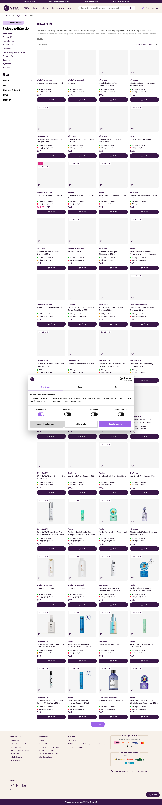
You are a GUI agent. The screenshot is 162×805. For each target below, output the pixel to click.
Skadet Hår (8, 56)
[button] (131, 8)
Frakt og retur (15, 747)
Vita (7, 16)
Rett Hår (7, 48)
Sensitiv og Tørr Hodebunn (15, 52)
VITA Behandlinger (46, 757)
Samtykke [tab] (45, 387)
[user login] (143, 8)
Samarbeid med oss (46, 750)
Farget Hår (8, 37)
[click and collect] (152, 8)
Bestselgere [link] (58, 8)
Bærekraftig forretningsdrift (49, 747)
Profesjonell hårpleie (21, 16)
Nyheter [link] (44, 8)
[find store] (138, 8)
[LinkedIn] (24, 785)
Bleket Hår (33, 16)
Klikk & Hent (14, 754)
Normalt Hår (8, 45)
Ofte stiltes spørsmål (18, 744)
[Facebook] (12, 785)
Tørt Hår (6, 67)
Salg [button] (35, 8)
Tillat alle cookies (115, 424)
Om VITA (42, 741)
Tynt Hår (7, 64)
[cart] (157, 8)
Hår (11, 16)
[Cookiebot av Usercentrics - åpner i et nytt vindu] (121, 379)
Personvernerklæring (75, 747)
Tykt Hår (6, 60)
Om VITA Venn (73, 741)
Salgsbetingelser (16, 757)
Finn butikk (43, 744)
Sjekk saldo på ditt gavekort (20, 750)
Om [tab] (116, 387)
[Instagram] (18, 785)
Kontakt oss (14, 741)
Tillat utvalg (81, 424)
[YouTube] (12, 789)
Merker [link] (71, 8)
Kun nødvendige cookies (46, 424)
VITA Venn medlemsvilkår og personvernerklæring (86, 744)
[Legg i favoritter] (39, 73)
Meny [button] (26, 8)
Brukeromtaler (15, 760)
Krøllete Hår (8, 41)
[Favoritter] (147, 8)
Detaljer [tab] (81, 387)
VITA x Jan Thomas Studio (48, 754)
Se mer (40, 39)
